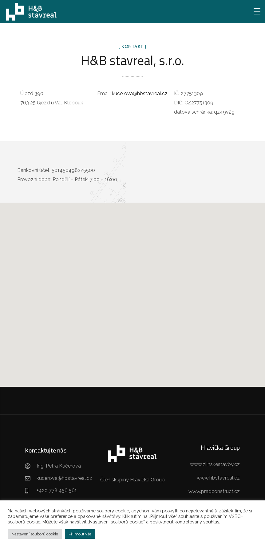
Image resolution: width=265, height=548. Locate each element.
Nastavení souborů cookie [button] (34, 534)
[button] (132, 289)
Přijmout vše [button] (80, 534)
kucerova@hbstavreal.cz (140, 93)
